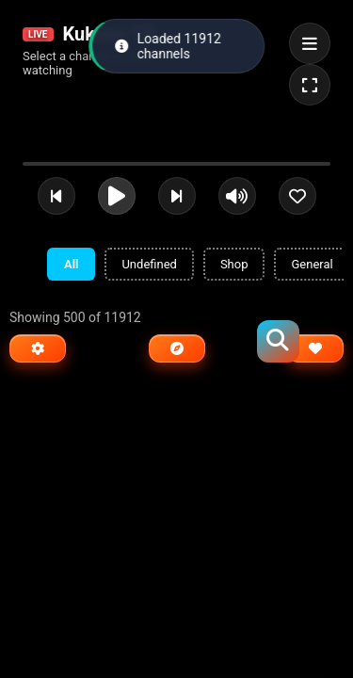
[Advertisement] (150, 413)
